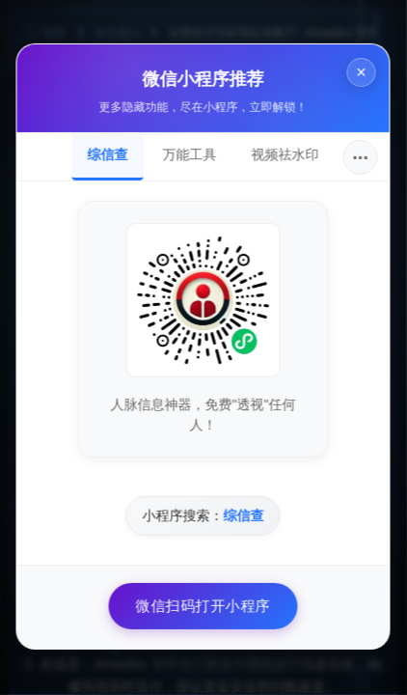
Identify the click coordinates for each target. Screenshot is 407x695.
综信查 (106, 154)
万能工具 (188, 154)
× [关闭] (360, 72)
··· (359, 157)
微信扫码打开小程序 (201, 606)
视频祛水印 (283, 154)
